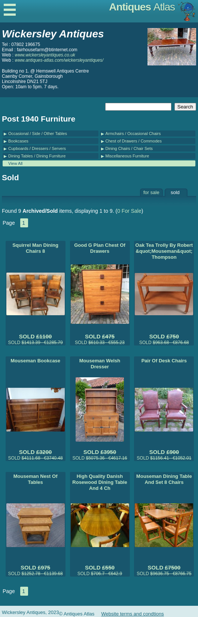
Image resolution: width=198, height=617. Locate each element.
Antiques (142, 7)
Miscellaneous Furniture (127, 156)
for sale (151, 192)
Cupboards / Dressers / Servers (37, 148)
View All (15, 163)
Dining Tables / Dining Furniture (37, 156)
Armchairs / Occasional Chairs (133, 133)
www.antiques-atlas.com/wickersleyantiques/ (59, 60)
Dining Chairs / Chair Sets (129, 148)
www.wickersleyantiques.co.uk (45, 55)
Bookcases (18, 141)
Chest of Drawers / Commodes (134, 141)
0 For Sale (129, 211)
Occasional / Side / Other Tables (37, 133)
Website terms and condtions (132, 614)
